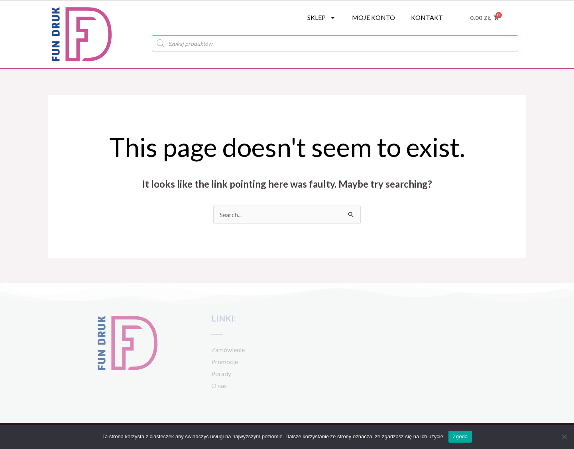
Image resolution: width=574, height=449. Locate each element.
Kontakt (427, 17)
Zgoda (460, 436)
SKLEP (321, 17)
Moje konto (373, 17)
